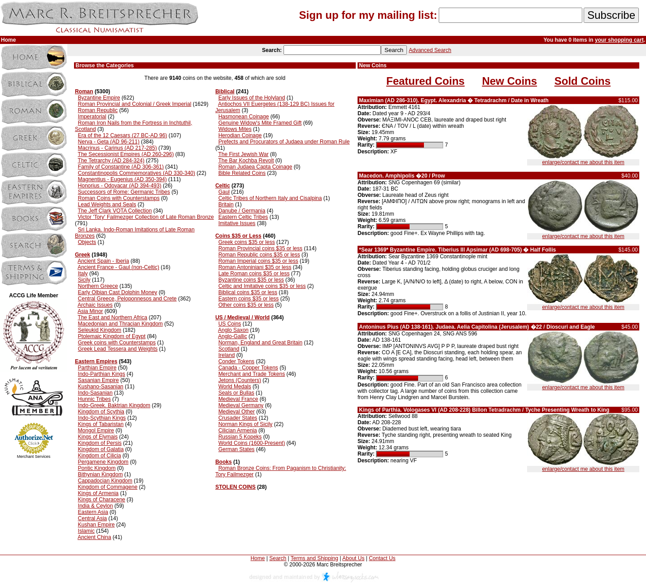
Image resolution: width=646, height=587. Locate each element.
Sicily (84, 280)
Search (277, 558)
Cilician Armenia (237, 430)
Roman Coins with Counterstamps (119, 198)
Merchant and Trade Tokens (251, 374)
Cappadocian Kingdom (105, 481)
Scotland (229, 349)
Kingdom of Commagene (108, 487)
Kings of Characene (101, 499)
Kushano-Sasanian (100, 386)
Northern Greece (98, 286)
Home (257, 558)
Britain (226, 204)
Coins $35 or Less (238, 236)
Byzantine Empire (99, 98)
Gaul (224, 192)
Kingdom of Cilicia (99, 455)
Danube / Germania (242, 211)
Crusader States (238, 418)
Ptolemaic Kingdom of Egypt (112, 336)
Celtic (222, 186)
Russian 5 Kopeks (240, 437)
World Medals (234, 386)
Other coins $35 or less (246, 305)
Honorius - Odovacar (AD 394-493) (120, 186)
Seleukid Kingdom (100, 330)
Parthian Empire (97, 368)
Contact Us (382, 558)
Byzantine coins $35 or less (251, 280)
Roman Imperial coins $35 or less (258, 261)
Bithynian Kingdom (100, 474)
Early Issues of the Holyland (251, 98)
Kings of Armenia (98, 493)
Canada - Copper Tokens (248, 368)
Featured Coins (425, 81)
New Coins (509, 81)
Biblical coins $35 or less (247, 292)
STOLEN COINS (235, 487)
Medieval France (238, 399)
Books (223, 462)
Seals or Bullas (236, 393)
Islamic (86, 531)
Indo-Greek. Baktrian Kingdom (114, 405)
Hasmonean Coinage (243, 116)
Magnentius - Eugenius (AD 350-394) (122, 179)
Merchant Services (34, 456)
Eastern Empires (96, 361)
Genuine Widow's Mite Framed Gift (260, 123)
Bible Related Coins (242, 173)
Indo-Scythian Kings (102, 418)
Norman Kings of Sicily (245, 424)
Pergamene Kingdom (103, 462)
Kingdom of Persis (100, 443)
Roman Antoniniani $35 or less (255, 267)
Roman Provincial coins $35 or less (260, 248)
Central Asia (92, 518)
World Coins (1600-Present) (251, 443)
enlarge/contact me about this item (583, 162)
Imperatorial (92, 116)
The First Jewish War (243, 154)
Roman (84, 91)
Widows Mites (235, 129)
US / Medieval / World (242, 317)
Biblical (225, 91)
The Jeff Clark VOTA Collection (115, 211)
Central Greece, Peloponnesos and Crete (127, 299)
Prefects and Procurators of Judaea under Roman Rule (284, 142)
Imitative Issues (237, 223)
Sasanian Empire (98, 380)
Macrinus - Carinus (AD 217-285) (117, 148)
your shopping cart (619, 40)
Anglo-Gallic (232, 336)
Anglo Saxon (233, 330)
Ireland (226, 355)
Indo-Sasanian (95, 393)
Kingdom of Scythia (101, 412)
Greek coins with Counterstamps (117, 342)
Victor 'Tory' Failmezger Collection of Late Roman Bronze (146, 217)
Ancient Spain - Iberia (103, 261)
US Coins (229, 324)
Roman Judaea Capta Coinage (255, 167)
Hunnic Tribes (94, 399)
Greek (82, 255)
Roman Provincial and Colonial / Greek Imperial (135, 104)
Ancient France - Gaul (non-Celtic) (118, 267)
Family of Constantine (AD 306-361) (121, 167)
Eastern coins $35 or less (248, 299)
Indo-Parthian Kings (101, 374)
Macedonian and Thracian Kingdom (120, 324)
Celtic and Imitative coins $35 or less (262, 286)
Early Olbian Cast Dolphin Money (117, 292)
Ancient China (94, 537)
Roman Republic (98, 110)
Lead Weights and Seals (107, 204)
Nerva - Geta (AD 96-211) (109, 142)
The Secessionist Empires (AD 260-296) (126, 154)
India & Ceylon (95, 506)
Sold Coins (582, 81)
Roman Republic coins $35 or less (259, 255)
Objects (87, 242)
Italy (83, 273)
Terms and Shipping (314, 558)
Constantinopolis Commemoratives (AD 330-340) (136, 173)
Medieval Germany (241, 405)
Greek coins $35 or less (246, 242)
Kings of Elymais (98, 437)
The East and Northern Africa (112, 317)
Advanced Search (430, 50)
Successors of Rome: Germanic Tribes (124, 192)
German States (236, 449)
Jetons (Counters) (239, 380)
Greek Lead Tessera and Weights (118, 349)
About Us (353, 558)
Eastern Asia (93, 512)
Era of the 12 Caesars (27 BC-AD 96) (122, 135)
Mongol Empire (96, 430)
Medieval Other (236, 412)
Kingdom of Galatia (101, 449)
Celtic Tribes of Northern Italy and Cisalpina (270, 198)
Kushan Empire (96, 525)
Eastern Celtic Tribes (243, 217)
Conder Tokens (236, 361)
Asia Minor (90, 311)
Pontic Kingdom (97, 468)
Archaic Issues (95, 305)
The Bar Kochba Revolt (246, 160)
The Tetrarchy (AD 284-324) (111, 160)
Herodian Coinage (240, 135)
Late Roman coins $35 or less (254, 273)
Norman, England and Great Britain (260, 342)
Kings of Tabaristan (101, 424)
